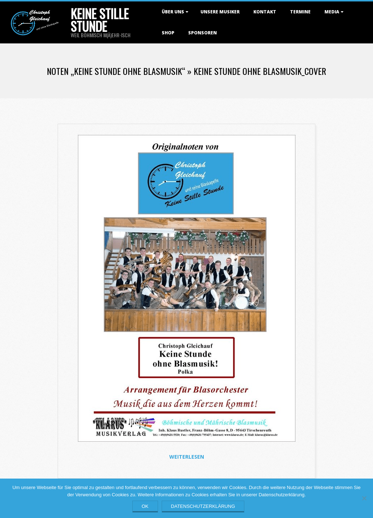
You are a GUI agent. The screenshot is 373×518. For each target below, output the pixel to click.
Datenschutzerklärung (203, 506)
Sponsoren (202, 33)
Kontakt (264, 12)
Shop (168, 33)
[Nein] (364, 498)
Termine (300, 12)
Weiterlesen (186, 456)
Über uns (173, 12)
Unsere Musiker (220, 12)
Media (331, 12)
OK (145, 506)
